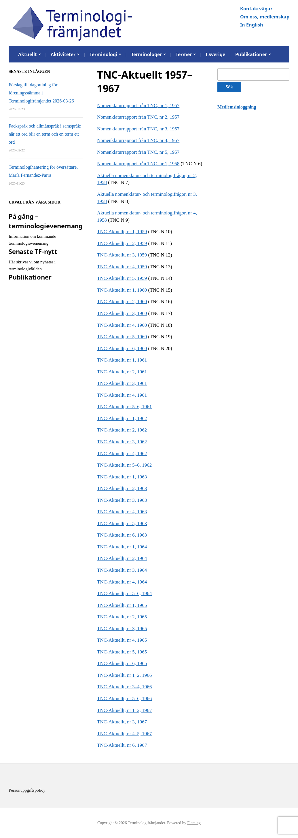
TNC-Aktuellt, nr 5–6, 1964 (124, 593)
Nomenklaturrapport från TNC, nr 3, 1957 (138, 129)
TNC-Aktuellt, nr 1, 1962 (122, 418)
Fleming (194, 823)
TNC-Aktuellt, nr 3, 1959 (122, 255)
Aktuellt (27, 54)
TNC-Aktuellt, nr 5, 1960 (122, 336)
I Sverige (215, 54)
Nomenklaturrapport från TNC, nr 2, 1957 (138, 117)
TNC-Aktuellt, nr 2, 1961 (122, 372)
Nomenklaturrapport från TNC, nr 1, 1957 (138, 105)
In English (251, 25)
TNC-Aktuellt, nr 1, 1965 (122, 605)
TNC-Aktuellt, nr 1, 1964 (122, 547)
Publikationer (251, 54)
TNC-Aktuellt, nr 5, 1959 (122, 278)
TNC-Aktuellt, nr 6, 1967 (122, 745)
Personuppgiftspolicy (27, 790)
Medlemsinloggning (236, 106)
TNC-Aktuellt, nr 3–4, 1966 (124, 686)
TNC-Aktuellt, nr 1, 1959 (122, 231)
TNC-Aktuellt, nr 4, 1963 (122, 511)
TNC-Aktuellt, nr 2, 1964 (122, 558)
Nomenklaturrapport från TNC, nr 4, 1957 (138, 140)
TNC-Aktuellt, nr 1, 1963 (122, 477)
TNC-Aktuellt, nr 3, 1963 (122, 500)
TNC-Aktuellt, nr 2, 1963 (122, 488)
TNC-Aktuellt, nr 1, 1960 (122, 290)
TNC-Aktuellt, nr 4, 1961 (122, 395)
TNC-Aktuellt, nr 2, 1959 (122, 243)
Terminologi (103, 54)
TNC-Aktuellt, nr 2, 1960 (122, 301)
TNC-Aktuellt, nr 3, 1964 (122, 570)
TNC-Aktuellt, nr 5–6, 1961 (124, 406)
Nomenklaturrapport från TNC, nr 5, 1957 (138, 152)
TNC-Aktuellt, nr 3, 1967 (122, 722)
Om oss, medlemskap (264, 17)
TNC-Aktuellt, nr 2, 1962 (122, 430)
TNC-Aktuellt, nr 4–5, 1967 (124, 733)
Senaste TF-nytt (33, 251)
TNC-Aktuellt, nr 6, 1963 (122, 535)
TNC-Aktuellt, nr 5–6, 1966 (124, 698)
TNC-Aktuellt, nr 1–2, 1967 (124, 710)
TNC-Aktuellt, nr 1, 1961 (122, 360)
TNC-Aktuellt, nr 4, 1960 (122, 325)
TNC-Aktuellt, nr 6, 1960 (122, 348)
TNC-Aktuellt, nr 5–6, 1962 (124, 465)
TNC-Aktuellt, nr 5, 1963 (122, 523)
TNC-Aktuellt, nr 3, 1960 (122, 313)
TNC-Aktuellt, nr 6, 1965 (122, 663)
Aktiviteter (63, 54)
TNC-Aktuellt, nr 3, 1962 (122, 441)
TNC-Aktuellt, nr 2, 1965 (122, 617)
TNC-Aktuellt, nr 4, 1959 (122, 266)
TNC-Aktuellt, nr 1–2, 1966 (124, 675)
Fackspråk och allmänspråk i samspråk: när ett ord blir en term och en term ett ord (45, 134)
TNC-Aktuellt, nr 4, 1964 (122, 582)
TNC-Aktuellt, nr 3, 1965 (122, 628)
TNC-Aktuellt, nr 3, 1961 (122, 383)
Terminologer (146, 54)
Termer (184, 54)
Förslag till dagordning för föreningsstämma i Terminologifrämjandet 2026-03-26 (41, 92)
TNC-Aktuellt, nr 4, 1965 (122, 640)
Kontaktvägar (256, 8)
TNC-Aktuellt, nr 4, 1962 (122, 453)
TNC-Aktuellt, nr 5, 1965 (122, 652)
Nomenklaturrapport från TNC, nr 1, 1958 (138, 163)
